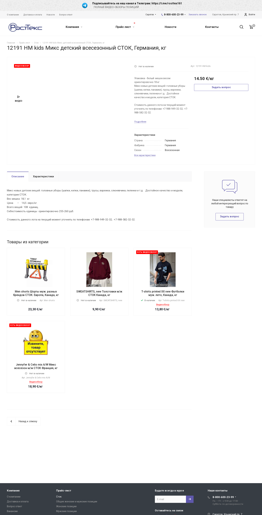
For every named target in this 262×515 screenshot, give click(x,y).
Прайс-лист (125, 26)
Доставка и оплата (18, 501)
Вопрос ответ (14, 506)
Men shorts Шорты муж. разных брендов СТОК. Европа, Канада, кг (36, 293)
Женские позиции (66, 506)
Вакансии (12, 511)
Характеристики (43, 176)
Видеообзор (162, 304)
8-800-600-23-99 (173, 14)
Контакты (212, 27)
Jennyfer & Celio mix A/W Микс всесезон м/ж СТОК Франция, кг (36, 366)
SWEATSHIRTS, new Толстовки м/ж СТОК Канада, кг (99, 293)
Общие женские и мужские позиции (76, 501)
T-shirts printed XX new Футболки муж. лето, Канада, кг (162, 293)
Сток (59, 496)
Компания (74, 27)
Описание (17, 176)
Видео (18, 101)
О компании (13, 496)
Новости (170, 27)
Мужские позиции (66, 511)
